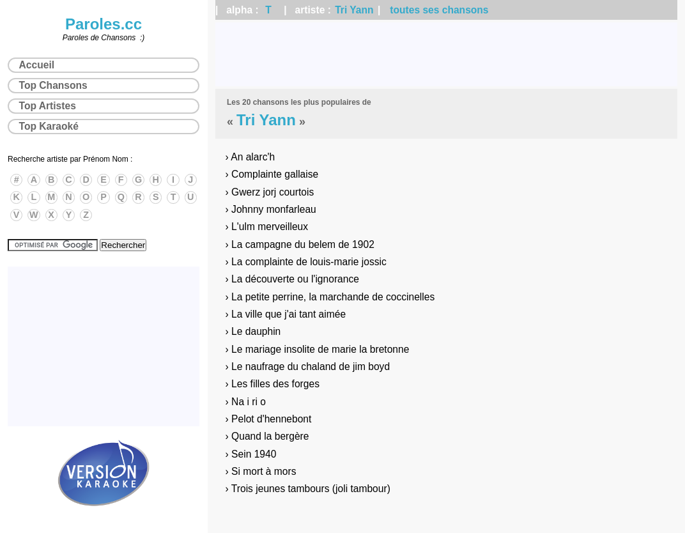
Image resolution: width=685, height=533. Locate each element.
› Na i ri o (246, 401)
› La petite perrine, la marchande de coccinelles (330, 296)
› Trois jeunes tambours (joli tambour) (308, 488)
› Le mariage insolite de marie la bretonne (318, 349)
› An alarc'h (250, 156)
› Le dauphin (253, 331)
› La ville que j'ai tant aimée (286, 314)
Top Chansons (53, 85)
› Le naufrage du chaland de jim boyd (308, 366)
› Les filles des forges (272, 383)
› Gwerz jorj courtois (270, 192)
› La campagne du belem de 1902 (300, 244)
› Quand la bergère (267, 436)
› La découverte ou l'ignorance (292, 279)
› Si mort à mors (261, 471)
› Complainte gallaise (272, 174)
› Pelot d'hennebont (269, 418)
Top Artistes (47, 105)
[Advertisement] (446, 54)
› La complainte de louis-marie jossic (306, 261)
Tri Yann (354, 9)
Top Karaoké (49, 126)
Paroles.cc (103, 24)
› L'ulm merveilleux (267, 226)
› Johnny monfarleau (271, 209)
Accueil (36, 64)
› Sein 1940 (251, 454)
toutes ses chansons (439, 9)
